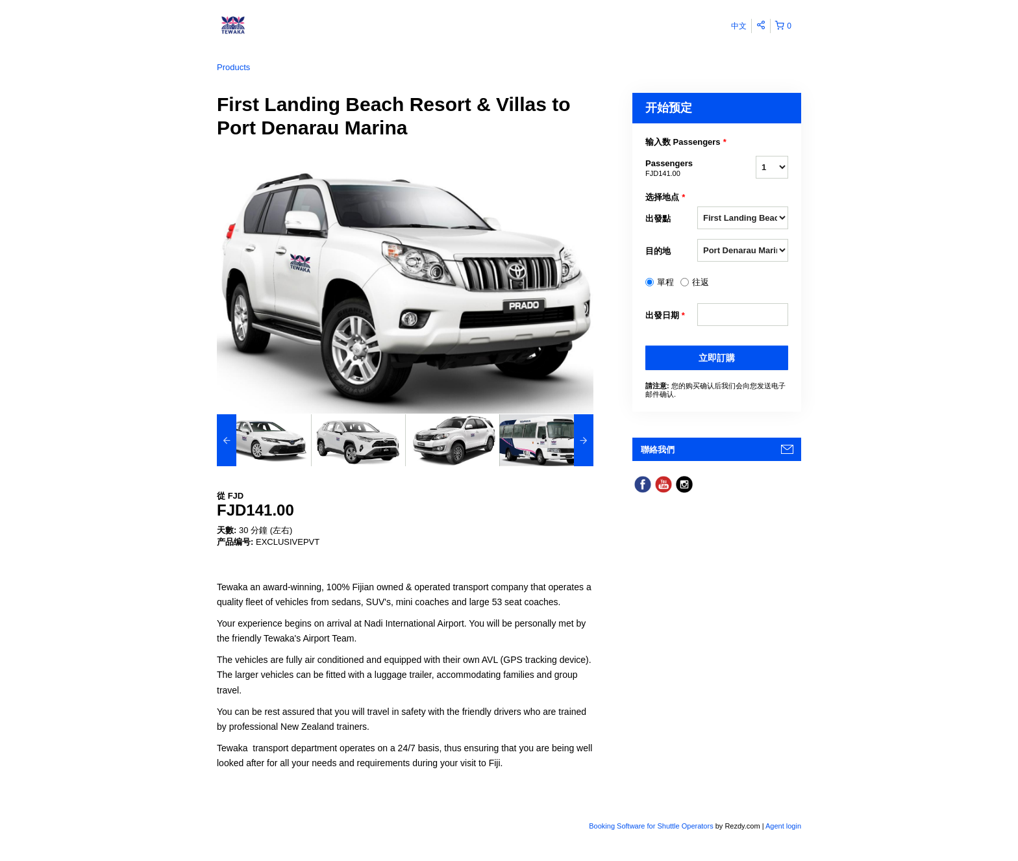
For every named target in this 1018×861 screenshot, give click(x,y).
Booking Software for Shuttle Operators (652, 826)
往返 (700, 282)
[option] (264, 440)
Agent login (783, 826)
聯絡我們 (658, 450)
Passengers (671, 168)
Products (233, 67)
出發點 (658, 218)
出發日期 (665, 315)
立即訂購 (717, 358)
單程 (665, 282)
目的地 (658, 251)
